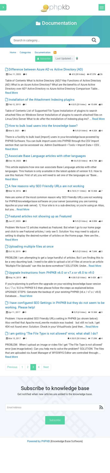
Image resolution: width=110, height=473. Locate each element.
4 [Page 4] (38, 367)
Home (13, 52)
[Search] (94, 40)
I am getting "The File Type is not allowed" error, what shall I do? (51, 333)
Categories (25, 52)
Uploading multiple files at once (29, 246)
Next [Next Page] (46, 367)
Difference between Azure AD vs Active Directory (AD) (44, 69)
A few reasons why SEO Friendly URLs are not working (44, 186)
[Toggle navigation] (102, 7)
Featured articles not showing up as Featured (38, 216)
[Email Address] (55, 407)
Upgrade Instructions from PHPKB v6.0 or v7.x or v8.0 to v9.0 (49, 272)
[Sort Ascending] (76, 58)
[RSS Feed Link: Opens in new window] (54, 52)
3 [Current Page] (33, 367)
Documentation (43, 52)
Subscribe (43, 58)
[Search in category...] (55, 40)
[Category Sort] (64, 59)
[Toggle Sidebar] (3, 7)
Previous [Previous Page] (12, 367)
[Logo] (55, 7)
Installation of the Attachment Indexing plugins (39, 99)
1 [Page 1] (22, 367)
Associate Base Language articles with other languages (45, 156)
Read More (11, 92)
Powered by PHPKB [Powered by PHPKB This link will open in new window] (38, 441)
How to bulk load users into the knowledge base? (41, 126)
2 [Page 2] (27, 367)
